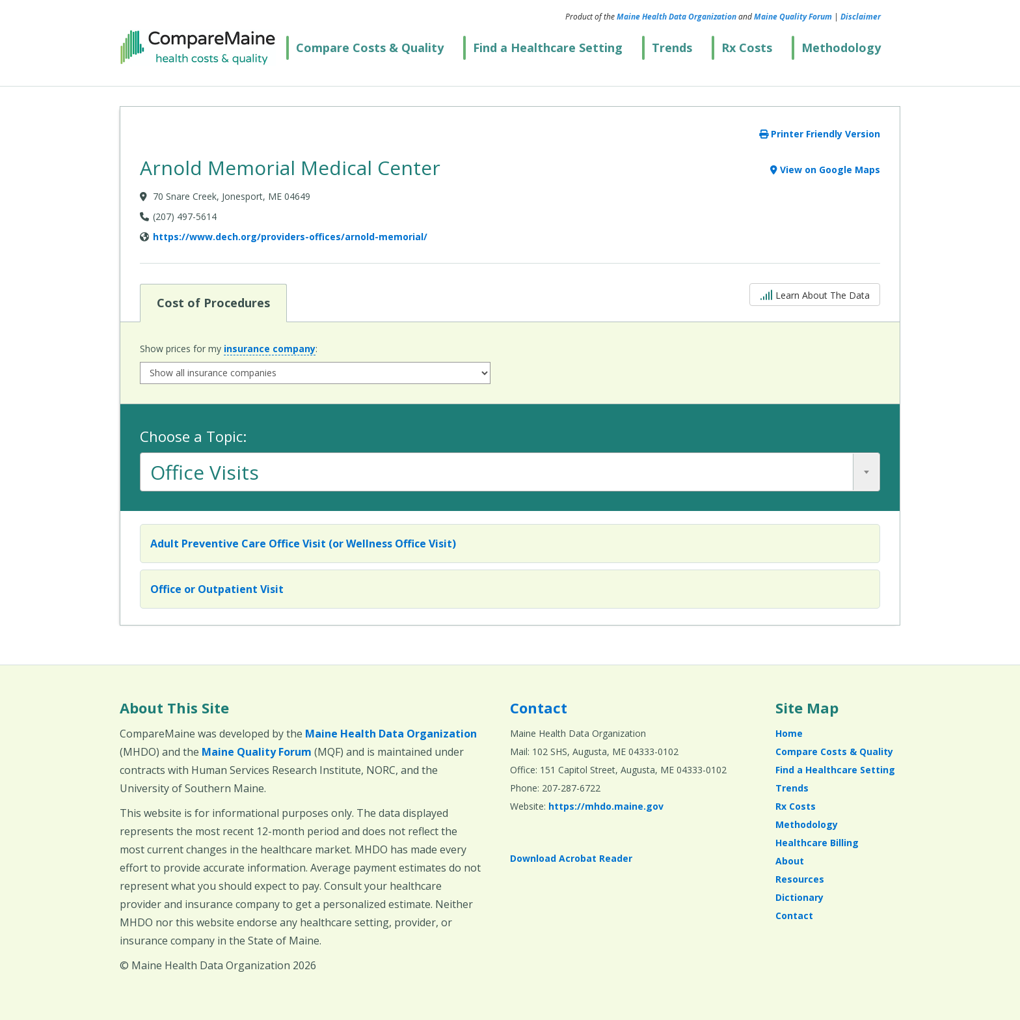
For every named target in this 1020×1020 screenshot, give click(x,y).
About (789, 861)
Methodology (841, 47)
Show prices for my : (228, 348)
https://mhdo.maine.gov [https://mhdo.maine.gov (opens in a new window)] (606, 806)
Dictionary (799, 897)
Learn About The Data (815, 293)
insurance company (269, 348)
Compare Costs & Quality (370, 47)
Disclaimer (860, 16)
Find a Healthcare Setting (548, 47)
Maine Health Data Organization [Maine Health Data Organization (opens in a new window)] (676, 16)
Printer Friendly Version (819, 134)
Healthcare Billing (817, 842)
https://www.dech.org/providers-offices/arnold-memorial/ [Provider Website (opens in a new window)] (290, 236)
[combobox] (510, 471)
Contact (538, 707)
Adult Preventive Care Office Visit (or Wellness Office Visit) (303, 543)
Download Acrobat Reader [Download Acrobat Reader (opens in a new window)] (571, 858)
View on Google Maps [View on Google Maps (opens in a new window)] (825, 169)
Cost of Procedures (213, 302)
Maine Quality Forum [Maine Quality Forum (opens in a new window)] (793, 16)
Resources (799, 879)
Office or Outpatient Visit (217, 589)
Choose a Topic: (193, 436)
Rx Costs (746, 47)
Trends (672, 47)
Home (789, 733)
